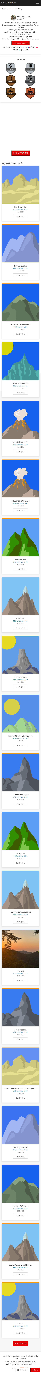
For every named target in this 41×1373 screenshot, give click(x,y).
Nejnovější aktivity (12, 163)
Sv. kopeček (20, 853)
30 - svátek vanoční (20, 383)
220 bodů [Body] (20, 19)
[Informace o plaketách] (24, 60)
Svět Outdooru (20, 1358)
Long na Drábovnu (20, 1206)
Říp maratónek (20, 677)
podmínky (9, 1364)
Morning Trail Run (20, 1147)
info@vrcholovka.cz (29, 1362)
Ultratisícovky (33, 1356)
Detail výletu (20, 216)
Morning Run (20, 559)
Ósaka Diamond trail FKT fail (20, 1265)
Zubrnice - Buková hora (20, 324)
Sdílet (35, 1370)
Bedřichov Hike (20, 207)
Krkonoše (26, 34)
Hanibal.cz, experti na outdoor (14, 1356)
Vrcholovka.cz (6, 9)
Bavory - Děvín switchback (20, 912)
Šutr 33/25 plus (20, 266)
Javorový (20, 971)
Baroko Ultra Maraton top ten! (20, 736)
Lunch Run (20, 618)
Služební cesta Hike (20, 795)
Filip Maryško (19, 9)
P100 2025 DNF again (20, 501)
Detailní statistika (20, 43)
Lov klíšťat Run (20, 1030)
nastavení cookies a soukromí (24, 1364)
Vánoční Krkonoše (20, 442)
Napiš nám (22, 1370)
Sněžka (19, 34)
